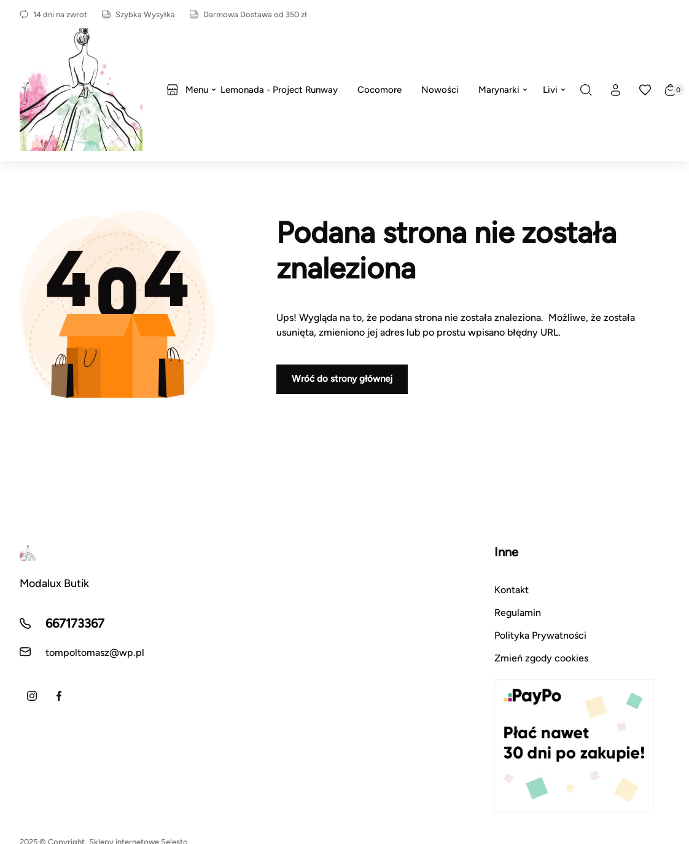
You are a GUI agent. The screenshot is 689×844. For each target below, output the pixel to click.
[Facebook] (59, 696)
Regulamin (517, 612)
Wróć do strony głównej (342, 378)
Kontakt (511, 590)
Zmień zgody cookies (541, 658)
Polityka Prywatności (540, 635)
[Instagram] (32, 696)
